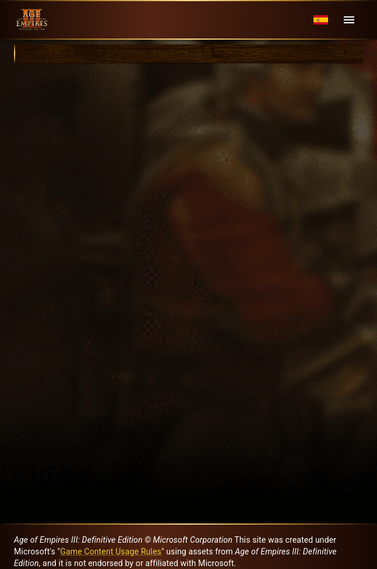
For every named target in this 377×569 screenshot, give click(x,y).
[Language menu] (320, 20)
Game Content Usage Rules (110, 551)
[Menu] (349, 20)
